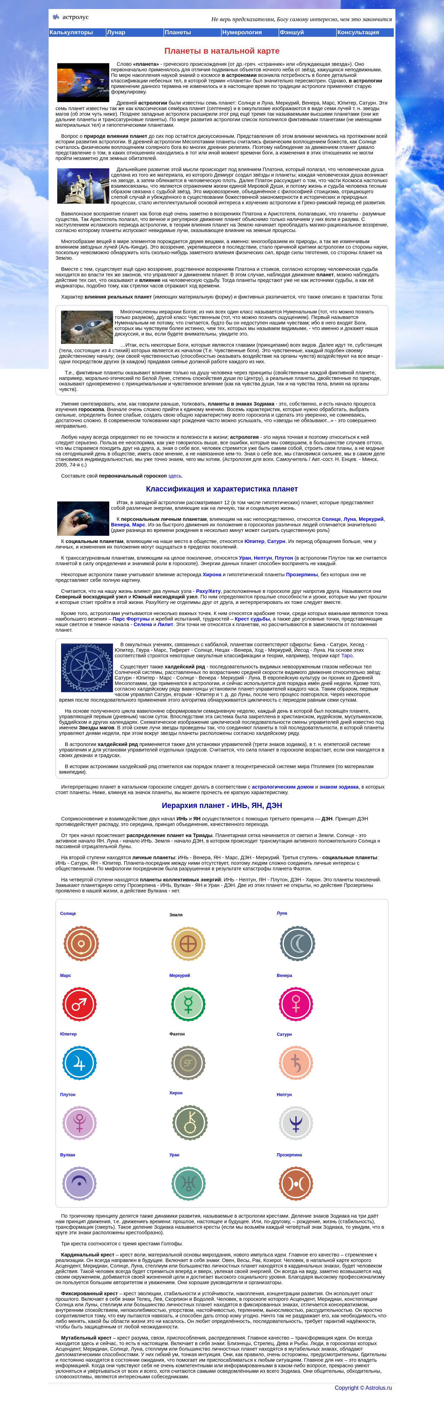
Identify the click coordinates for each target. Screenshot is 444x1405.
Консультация (358, 32)
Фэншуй (292, 32)
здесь (174, 476)
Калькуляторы (71, 32)
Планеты (178, 32)
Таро (347, 655)
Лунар (116, 32)
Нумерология (242, 32)
